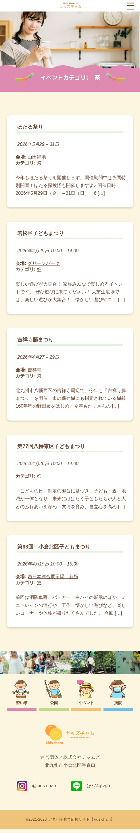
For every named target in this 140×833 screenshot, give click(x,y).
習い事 (22, 707)
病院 (118, 707)
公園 (54, 707)
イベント (86, 707)
